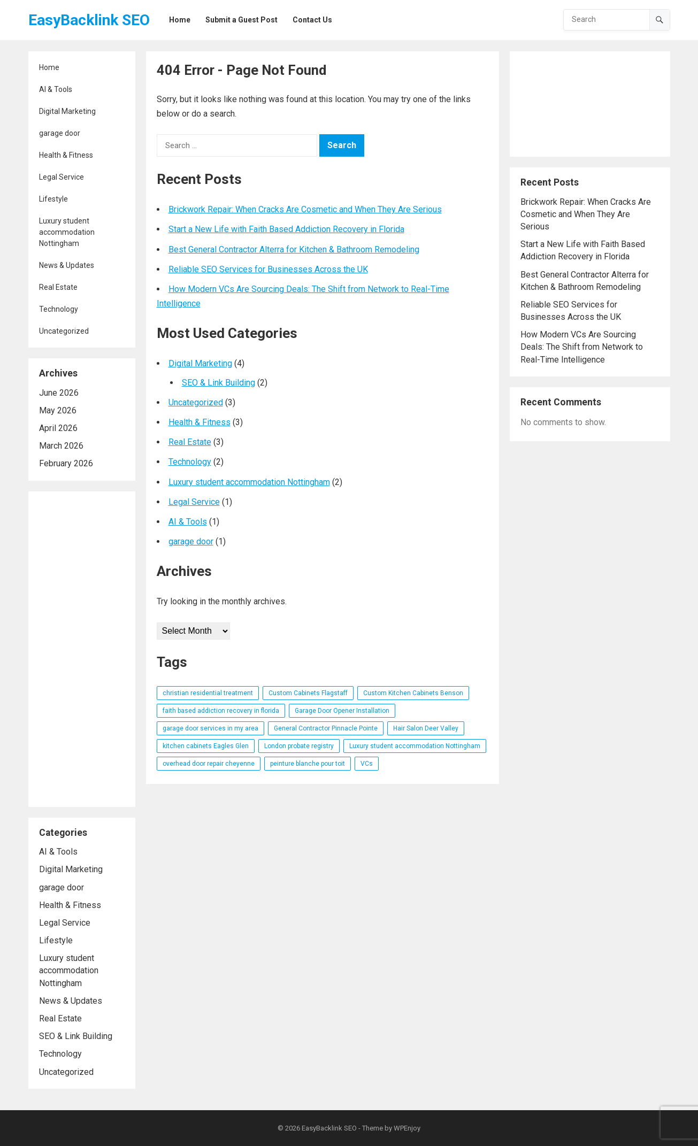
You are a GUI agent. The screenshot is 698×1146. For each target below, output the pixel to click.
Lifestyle (53, 199)
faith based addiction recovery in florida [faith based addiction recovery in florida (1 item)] (221, 710)
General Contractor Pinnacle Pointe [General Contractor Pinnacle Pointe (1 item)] (326, 728)
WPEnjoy (407, 1128)
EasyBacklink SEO (89, 20)
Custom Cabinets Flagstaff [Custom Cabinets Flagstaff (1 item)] (308, 693)
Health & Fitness (66, 155)
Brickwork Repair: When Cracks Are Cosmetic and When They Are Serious (305, 209)
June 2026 (59, 393)
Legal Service (61, 177)
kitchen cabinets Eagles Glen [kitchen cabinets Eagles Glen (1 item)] (206, 746)
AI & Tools (55, 89)
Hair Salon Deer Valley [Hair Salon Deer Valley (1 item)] (425, 728)
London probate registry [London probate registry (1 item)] (299, 746)
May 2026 (57, 410)
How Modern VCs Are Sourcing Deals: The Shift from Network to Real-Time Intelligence (581, 346)
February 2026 (66, 463)
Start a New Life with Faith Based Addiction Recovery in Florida (286, 229)
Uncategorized (64, 331)
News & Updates (66, 265)
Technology (58, 309)
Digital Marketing (67, 111)
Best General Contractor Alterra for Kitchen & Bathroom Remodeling (293, 249)
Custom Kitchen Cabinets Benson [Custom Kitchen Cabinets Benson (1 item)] (413, 693)
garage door (59, 133)
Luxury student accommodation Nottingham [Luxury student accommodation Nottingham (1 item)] (414, 746)
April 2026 (58, 428)
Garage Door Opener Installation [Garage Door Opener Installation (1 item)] (342, 710)
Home (49, 67)
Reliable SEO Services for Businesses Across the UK (268, 269)
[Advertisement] (82, 649)
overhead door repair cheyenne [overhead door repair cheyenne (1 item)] (209, 763)
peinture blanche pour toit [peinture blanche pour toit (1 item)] (307, 763)
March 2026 (61, 446)
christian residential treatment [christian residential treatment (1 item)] (208, 693)
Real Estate (58, 287)
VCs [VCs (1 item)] (366, 763)
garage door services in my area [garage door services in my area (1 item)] (210, 728)
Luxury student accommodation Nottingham (67, 232)
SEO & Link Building (75, 1036)
